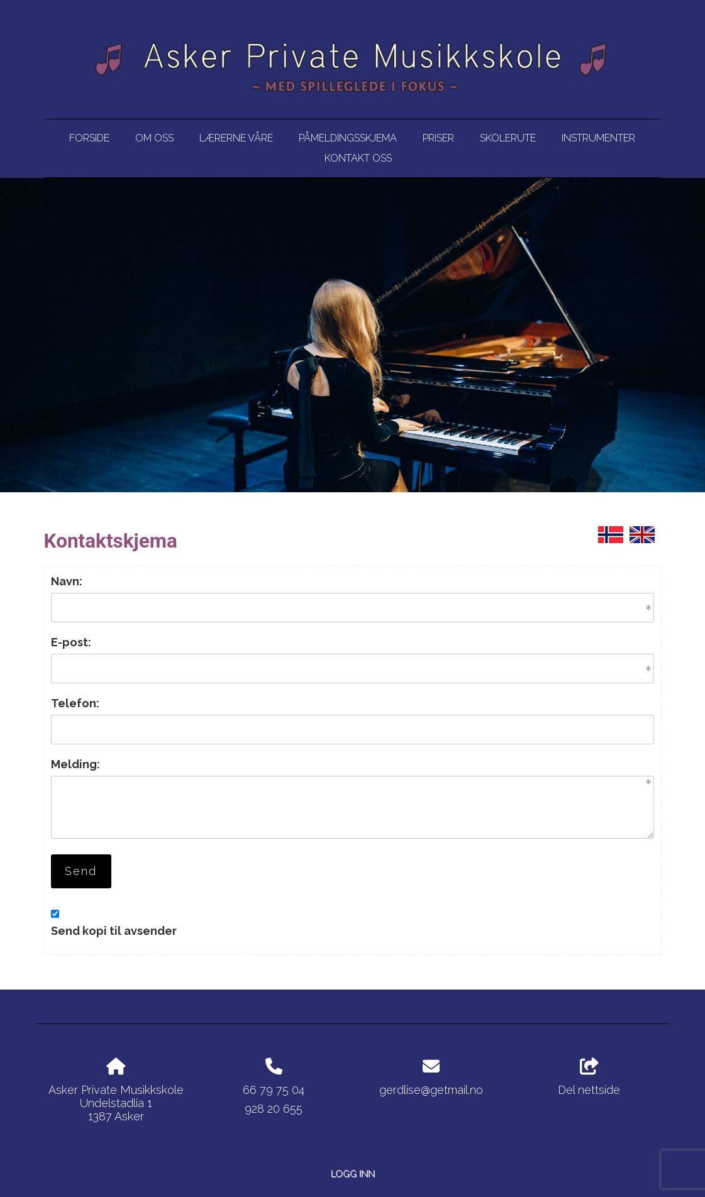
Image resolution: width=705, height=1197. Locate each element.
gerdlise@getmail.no (431, 1089)
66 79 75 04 (273, 1089)
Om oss (154, 138)
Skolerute (508, 138)
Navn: (66, 581)
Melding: (75, 764)
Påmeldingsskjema (348, 138)
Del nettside (589, 1077)
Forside (89, 138)
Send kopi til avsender (114, 930)
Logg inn (353, 1173)
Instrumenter (598, 138)
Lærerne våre (236, 138)
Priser (438, 138)
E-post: (71, 642)
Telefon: (75, 703)
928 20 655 (274, 1108)
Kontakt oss (358, 158)
